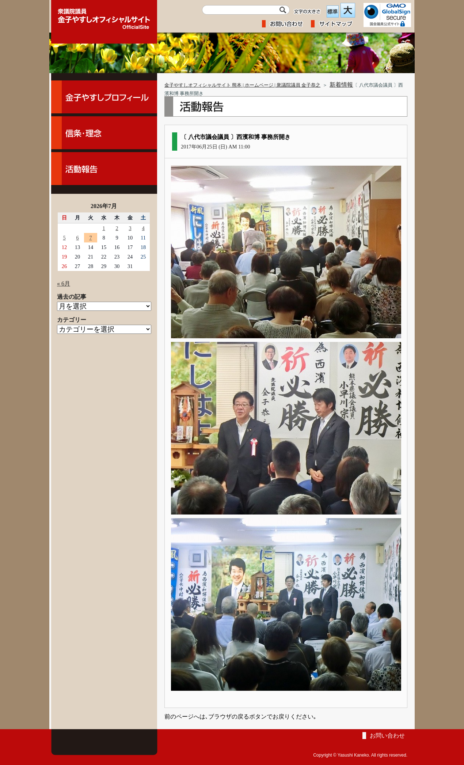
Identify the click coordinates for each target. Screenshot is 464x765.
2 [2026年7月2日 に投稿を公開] (116, 228)
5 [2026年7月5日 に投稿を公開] (64, 238)
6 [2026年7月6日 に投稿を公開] (77, 238)
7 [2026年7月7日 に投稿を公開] (90, 238)
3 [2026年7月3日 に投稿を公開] (130, 228)
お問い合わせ (387, 735)
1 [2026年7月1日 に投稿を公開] (103, 228)
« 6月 (63, 283)
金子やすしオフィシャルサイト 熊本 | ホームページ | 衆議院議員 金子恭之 (242, 85)
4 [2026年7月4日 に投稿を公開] (143, 228)
